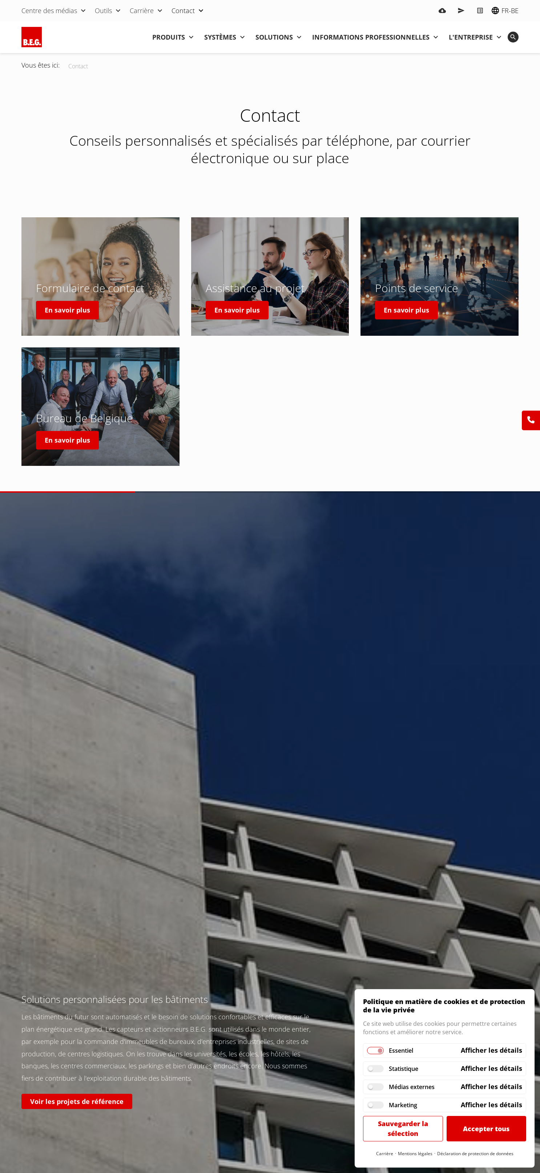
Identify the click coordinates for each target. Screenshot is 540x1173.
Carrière (384, 1153)
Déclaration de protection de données (475, 1153)
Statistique (403, 1069)
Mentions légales (415, 1153)
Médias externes (412, 1087)
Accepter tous (486, 1128)
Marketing (403, 1105)
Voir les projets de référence (77, 1101)
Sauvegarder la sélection (403, 1128)
